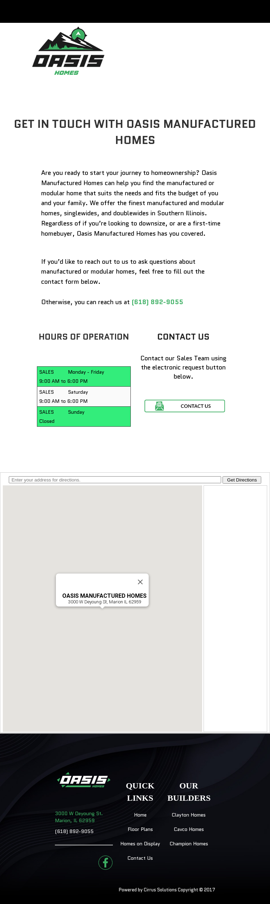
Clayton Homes (189, 814)
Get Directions (242, 480)
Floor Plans (140, 829)
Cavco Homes (189, 829)
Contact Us (140, 858)
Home (140, 814)
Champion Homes (188, 843)
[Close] (140, 582)
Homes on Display (140, 843)
